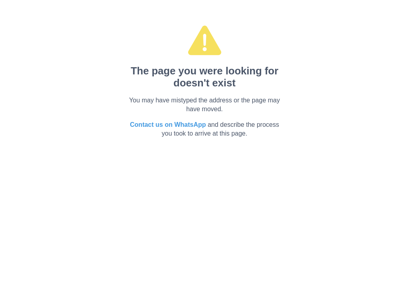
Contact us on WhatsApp (168, 124)
